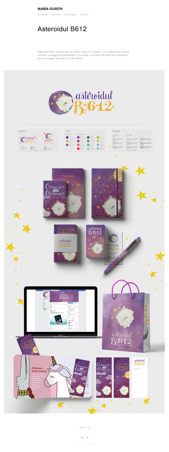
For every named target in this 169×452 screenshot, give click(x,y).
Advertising (70, 15)
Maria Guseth (50, 9)
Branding (56, 15)
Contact (84, 15)
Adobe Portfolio (89, 444)
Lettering (42, 15)
